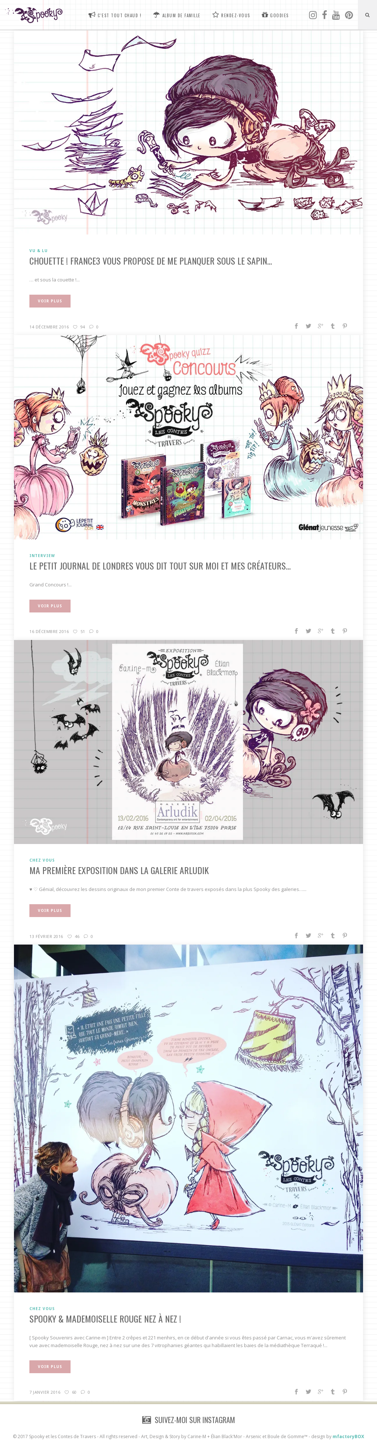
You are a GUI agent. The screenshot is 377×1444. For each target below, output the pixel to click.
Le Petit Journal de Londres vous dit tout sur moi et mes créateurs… (160, 565)
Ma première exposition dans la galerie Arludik (119, 870)
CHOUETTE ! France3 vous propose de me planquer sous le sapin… (150, 260)
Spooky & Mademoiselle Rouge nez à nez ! (105, 1318)
